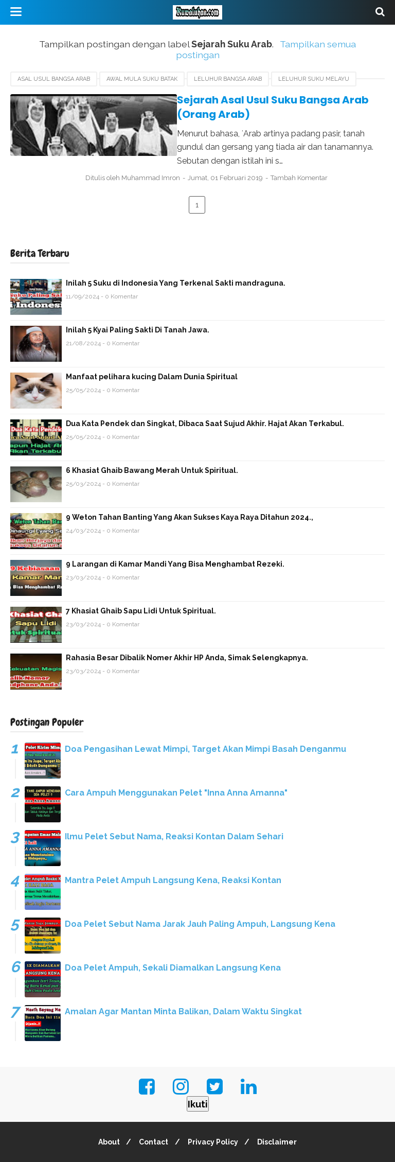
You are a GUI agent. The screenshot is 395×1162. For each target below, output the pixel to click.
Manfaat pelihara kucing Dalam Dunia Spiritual (152, 349)
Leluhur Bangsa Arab (228, 79)
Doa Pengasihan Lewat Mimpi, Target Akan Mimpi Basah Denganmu (205, 721)
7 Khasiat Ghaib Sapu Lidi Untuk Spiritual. (141, 583)
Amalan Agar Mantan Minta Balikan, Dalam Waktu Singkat (183, 984)
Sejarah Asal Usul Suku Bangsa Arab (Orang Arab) (244, 100)
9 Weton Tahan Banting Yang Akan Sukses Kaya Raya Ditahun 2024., (189, 489)
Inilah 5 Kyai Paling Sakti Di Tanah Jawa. (137, 302)
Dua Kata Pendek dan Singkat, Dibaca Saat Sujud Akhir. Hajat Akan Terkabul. (205, 396)
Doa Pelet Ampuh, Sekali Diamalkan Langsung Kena (173, 940)
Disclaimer (281, 1114)
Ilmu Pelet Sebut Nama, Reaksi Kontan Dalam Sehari (174, 809)
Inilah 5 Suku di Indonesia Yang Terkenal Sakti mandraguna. (175, 255)
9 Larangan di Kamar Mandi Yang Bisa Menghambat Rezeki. (175, 536)
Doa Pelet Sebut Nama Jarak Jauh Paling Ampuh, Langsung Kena (200, 896)
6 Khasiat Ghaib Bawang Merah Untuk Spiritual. (152, 442)
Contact (152, 1114)
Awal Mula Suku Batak (141, 79)
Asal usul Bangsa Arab (53, 79)
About (105, 1114)
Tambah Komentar (324, 149)
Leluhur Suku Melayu (313, 79)
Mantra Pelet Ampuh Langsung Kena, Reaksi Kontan (173, 852)
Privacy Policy (214, 1114)
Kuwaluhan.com (220, 1148)
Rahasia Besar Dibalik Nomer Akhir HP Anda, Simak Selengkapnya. (187, 630)
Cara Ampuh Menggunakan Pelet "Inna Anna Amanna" (176, 765)
